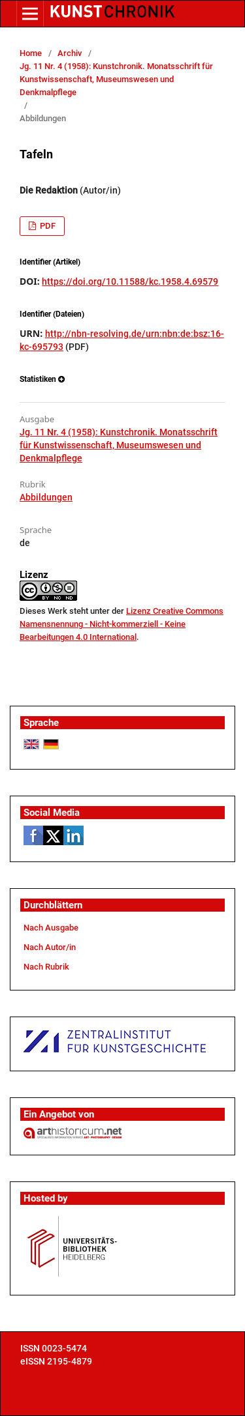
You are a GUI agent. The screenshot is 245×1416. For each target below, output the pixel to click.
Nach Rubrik (46, 967)
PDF (47, 226)
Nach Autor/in (50, 947)
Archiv (69, 53)
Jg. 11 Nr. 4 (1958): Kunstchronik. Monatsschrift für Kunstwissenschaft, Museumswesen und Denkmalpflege (116, 79)
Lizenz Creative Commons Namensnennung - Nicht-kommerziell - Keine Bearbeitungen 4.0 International (121, 624)
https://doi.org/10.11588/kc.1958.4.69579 (130, 281)
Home (31, 53)
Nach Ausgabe (51, 927)
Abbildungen (46, 497)
